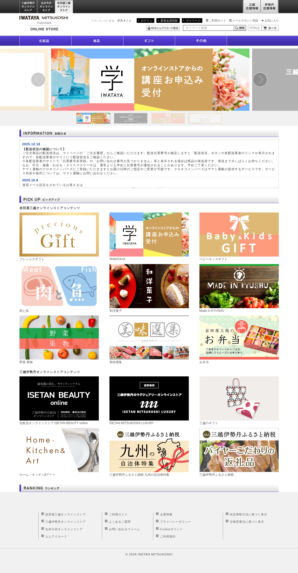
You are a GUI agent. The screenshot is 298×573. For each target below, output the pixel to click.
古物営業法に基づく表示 (247, 521)
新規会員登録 (169, 20)
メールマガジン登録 (245, 20)
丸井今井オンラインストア (46, 7)
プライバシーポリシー (175, 521)
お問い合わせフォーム (124, 529)
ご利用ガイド (217, 20)
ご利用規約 (168, 536)
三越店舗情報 (252, 7)
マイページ (193, 20)
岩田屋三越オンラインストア (64, 7)
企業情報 (166, 514)
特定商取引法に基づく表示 (248, 514)
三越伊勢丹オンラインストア (28, 7)
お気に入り (272, 20)
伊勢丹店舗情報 (270, 7)
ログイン (146, 20)
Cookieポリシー (171, 529)
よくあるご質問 (120, 521)
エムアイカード (56, 536)
